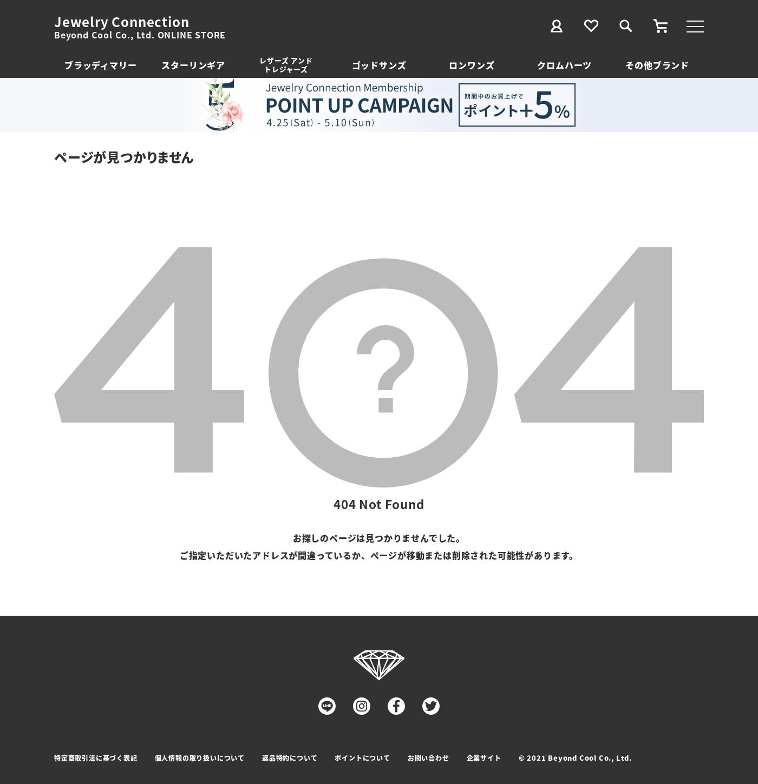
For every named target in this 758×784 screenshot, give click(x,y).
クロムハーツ (564, 64)
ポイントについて (362, 757)
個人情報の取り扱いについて (200, 757)
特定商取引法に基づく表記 (96, 757)
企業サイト (484, 757)
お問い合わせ (428, 757)
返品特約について (289, 757)
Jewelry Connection (121, 21)
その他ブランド (657, 64)
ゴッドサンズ (379, 64)
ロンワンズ (471, 64)
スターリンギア (193, 64)
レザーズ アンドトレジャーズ (285, 64)
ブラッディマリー (100, 64)
